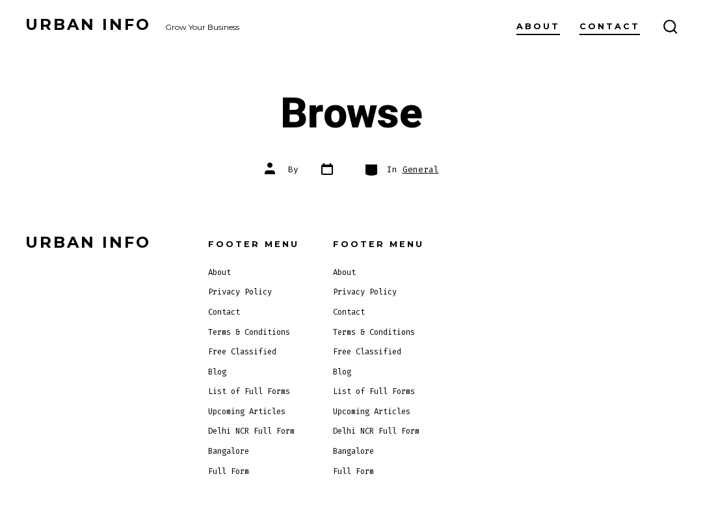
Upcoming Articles (246, 411)
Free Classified (242, 352)
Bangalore (228, 451)
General (421, 169)
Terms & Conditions (249, 332)
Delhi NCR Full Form (251, 431)
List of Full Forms (249, 391)
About (538, 26)
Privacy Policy (240, 292)
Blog (217, 372)
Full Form (228, 471)
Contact (609, 26)
